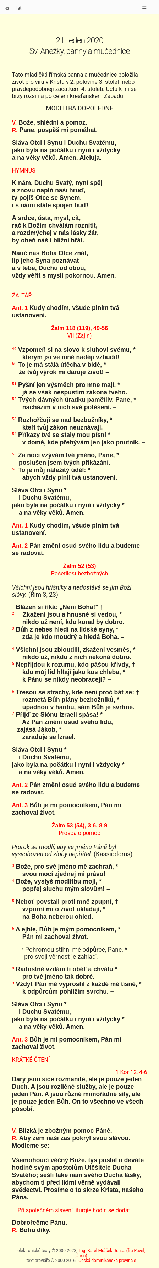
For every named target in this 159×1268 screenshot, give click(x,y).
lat (19, 8)
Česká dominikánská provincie (107, 1260)
